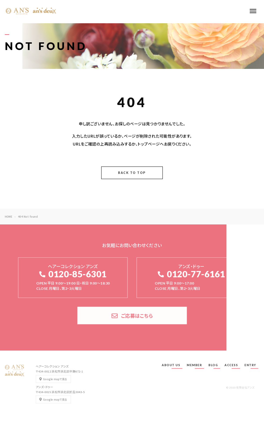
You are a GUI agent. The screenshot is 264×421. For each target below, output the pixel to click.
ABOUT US (171, 365)
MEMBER (194, 365)
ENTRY (250, 365)
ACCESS (231, 365)
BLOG (213, 365)
